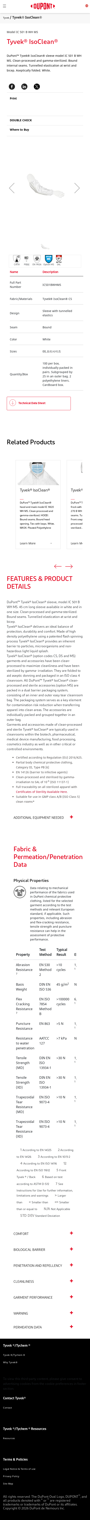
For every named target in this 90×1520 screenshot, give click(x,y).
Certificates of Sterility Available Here (41, 792)
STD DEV (27, 1216)
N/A (47, 1209)
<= (57, 1202)
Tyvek (6, 17)
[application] (31, 188)
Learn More (28, 543)
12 (64, 1163)
